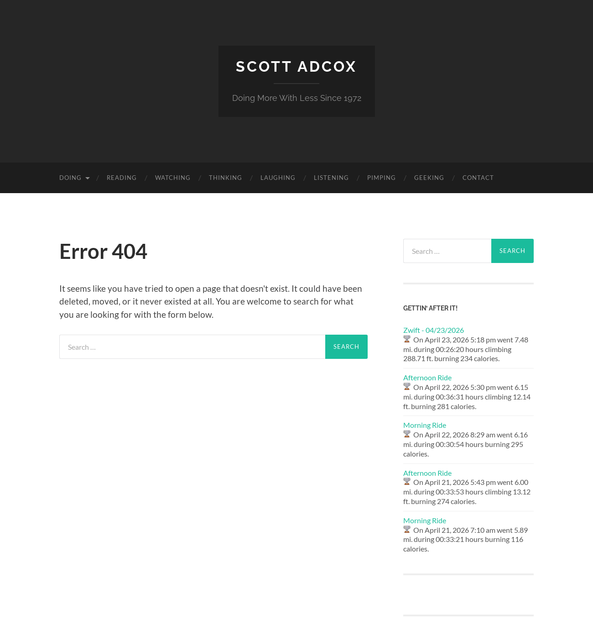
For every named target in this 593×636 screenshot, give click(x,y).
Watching (173, 177)
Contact (478, 177)
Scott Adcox (296, 66)
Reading (122, 177)
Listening (331, 177)
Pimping (381, 177)
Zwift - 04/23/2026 (433, 330)
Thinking (225, 177)
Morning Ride (424, 424)
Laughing (278, 177)
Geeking (429, 177)
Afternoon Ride (427, 377)
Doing (70, 177)
